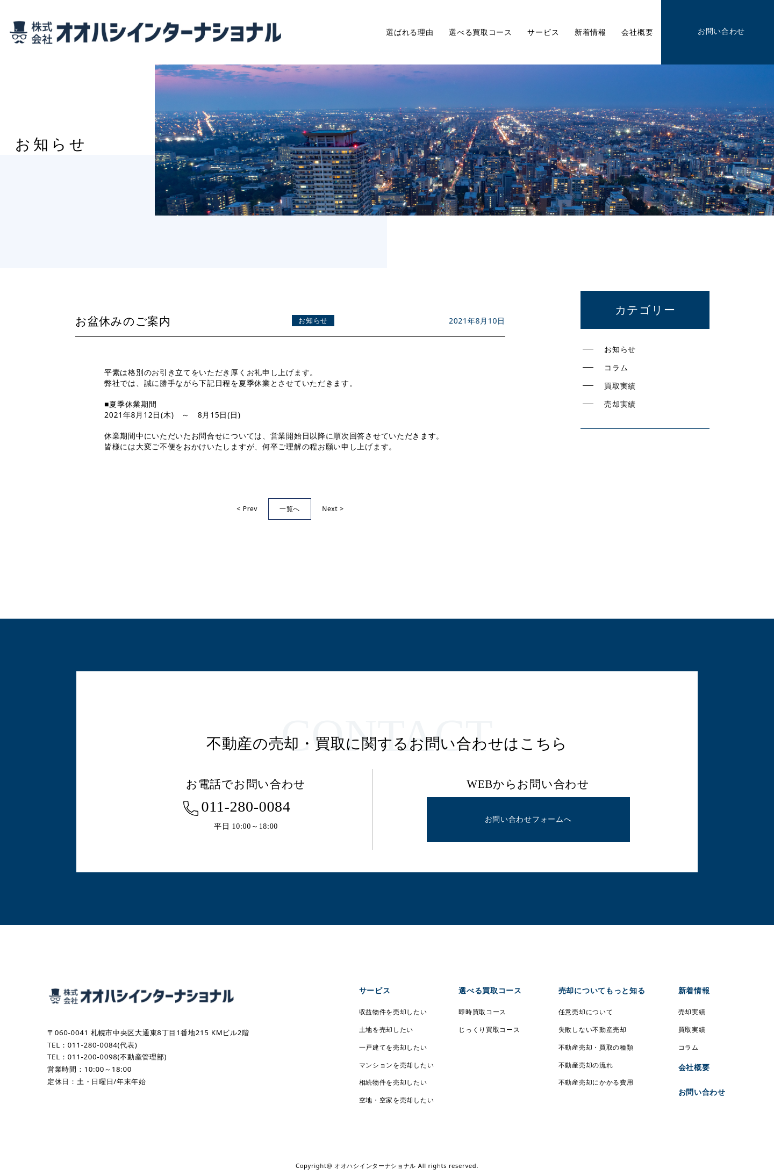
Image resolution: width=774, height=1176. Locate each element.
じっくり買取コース (489, 1029)
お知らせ (620, 349)
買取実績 (620, 386)
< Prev (246, 508)
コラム (616, 367)
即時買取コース (482, 1011)
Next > (333, 508)
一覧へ (290, 508)
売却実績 (620, 404)
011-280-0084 (245, 806)
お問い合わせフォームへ (528, 819)
